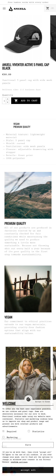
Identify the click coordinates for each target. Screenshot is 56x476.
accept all (28, 470)
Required (9, 431)
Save (28, 445)
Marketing (9, 437)
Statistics (36, 431)
